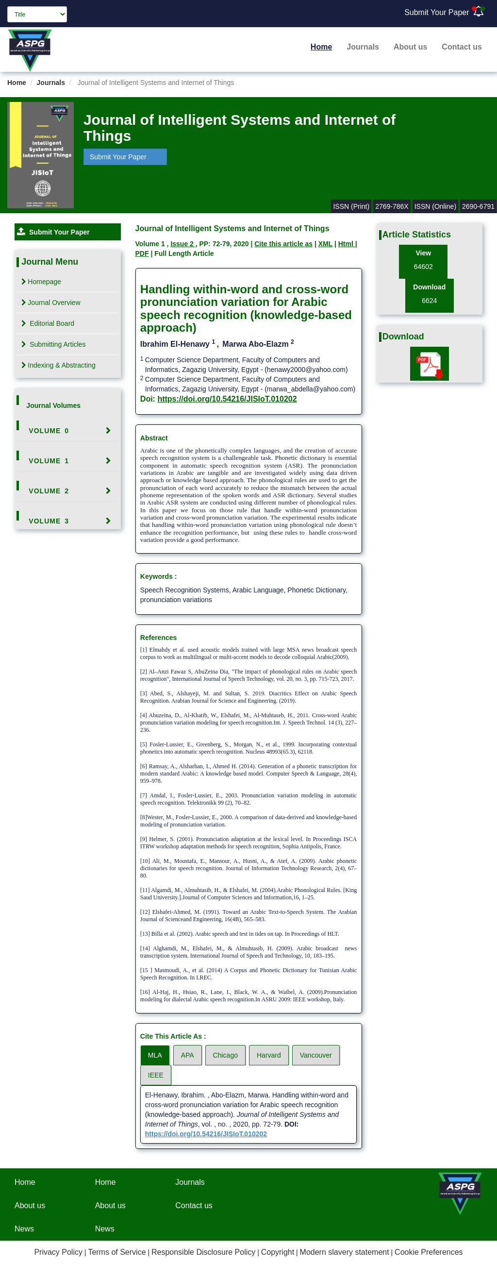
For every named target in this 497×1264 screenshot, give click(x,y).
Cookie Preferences (429, 1252)
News (24, 1229)
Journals (363, 47)
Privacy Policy (58, 1252)
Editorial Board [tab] (47, 323)
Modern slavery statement (344, 1252)
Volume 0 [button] (49, 431)
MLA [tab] (155, 1055)
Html (346, 244)
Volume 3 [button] (49, 521)
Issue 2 (182, 244)
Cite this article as (283, 244)
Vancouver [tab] (316, 1055)
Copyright (277, 1252)
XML (325, 244)
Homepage (41, 282)
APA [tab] (187, 1055)
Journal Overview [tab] (50, 302)
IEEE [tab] (156, 1075)
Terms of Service (117, 1252)
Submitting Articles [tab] (53, 344)
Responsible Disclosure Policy (203, 1252)
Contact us (462, 47)
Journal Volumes (53, 405)
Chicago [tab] (225, 1055)
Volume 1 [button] (49, 461)
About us (410, 47)
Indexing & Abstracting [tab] (58, 365)
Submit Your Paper (436, 12)
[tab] (67, 431)
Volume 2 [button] (49, 491)
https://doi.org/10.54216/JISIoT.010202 (227, 399)
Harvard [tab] (269, 1055)
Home (321, 47)
